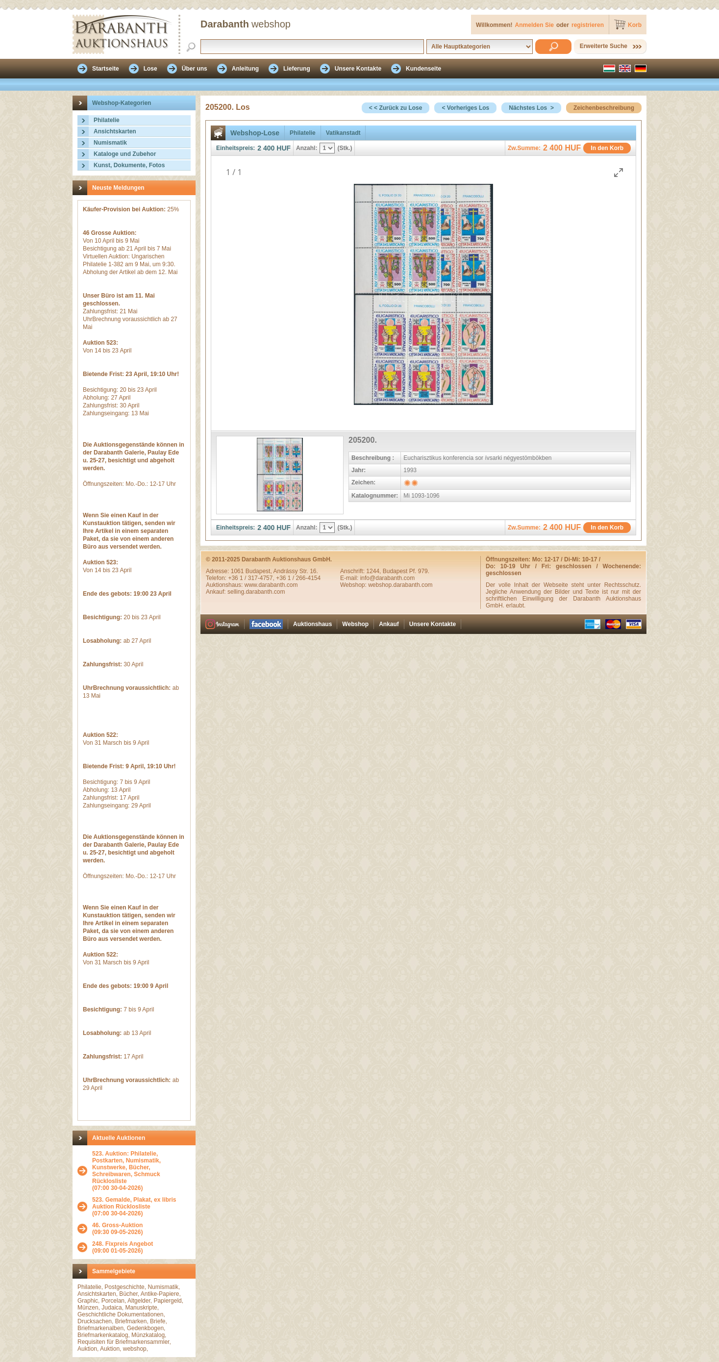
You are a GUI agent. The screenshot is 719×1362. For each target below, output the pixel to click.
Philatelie (107, 120)
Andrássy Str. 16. (295, 571)
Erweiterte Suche (603, 46)
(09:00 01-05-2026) (122, 1247)
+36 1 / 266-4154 (298, 578)
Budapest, (259, 571)
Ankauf (389, 624)
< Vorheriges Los (465, 107)
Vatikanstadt (343, 132)
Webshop (355, 624)
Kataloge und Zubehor (125, 154)
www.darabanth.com (271, 584)
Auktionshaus (312, 624)
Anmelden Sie (534, 25)
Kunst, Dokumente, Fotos (129, 165)
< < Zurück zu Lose (395, 107)
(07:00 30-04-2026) (141, 1170)
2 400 (265, 148)
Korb (635, 25)
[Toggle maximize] (618, 172)
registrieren (587, 25)
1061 (238, 571)
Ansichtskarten (115, 131)
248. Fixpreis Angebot (122, 1243)
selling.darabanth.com (256, 591)
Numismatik (110, 142)
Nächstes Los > (531, 107)
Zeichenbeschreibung (603, 107)
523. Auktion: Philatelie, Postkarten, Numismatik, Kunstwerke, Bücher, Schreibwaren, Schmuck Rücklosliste (126, 1167)
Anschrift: (353, 571)
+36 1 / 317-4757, (252, 578)
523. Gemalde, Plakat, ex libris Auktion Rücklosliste (134, 1203)
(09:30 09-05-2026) (117, 1229)
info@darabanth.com (387, 578)
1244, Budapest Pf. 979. (397, 571)
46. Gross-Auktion (117, 1225)
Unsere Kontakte (432, 624)
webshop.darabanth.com (400, 584)
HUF (283, 148)
